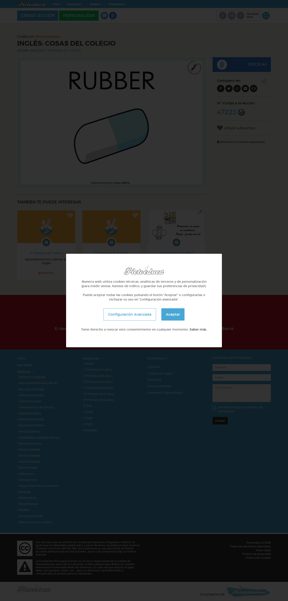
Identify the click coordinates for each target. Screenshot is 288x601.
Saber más (198, 329)
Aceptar (173, 314)
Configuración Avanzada (129, 314)
